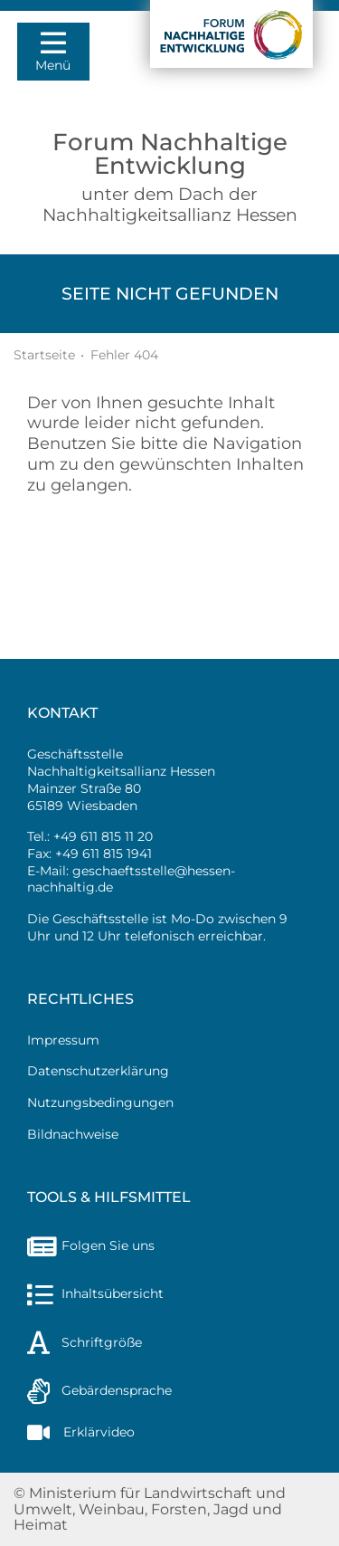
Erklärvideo (81, 1432)
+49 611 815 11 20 (103, 836)
